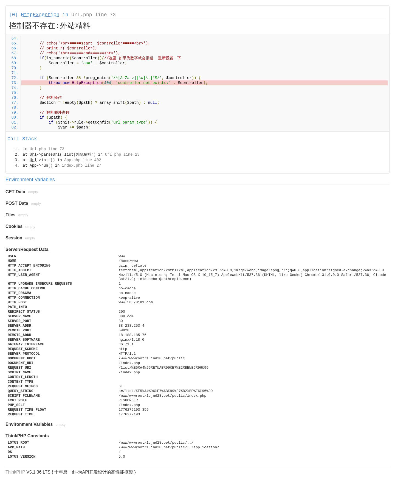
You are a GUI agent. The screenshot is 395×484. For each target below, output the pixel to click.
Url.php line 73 (93, 15)
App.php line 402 (82, 160)
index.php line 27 (81, 165)
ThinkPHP (15, 472)
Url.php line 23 (122, 154)
